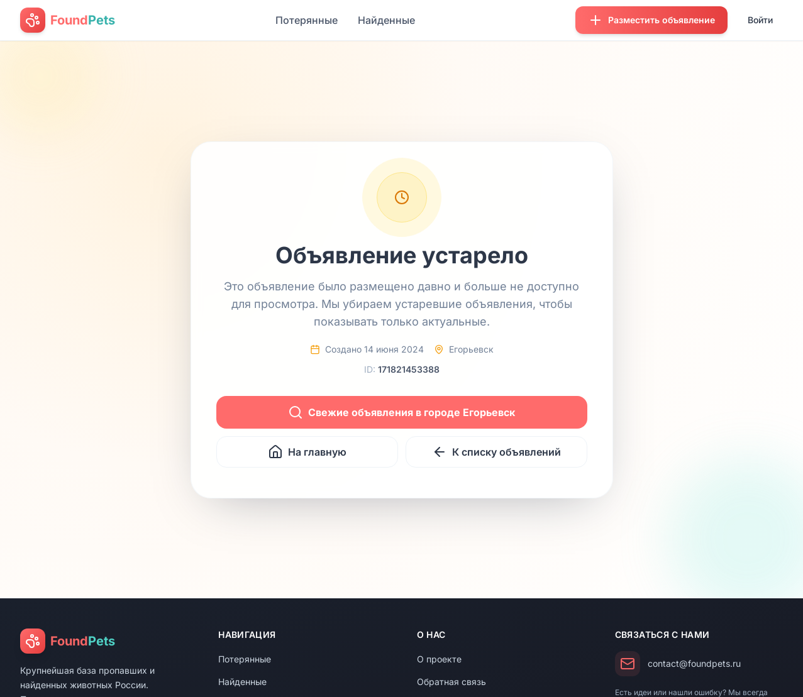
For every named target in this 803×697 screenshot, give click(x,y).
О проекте (439, 659)
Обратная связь (451, 681)
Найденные (386, 20)
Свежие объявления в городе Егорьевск (401, 412)
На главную (307, 451)
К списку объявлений (496, 451)
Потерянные (306, 20)
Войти (760, 19)
